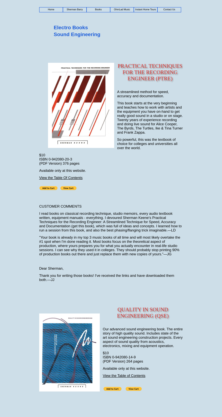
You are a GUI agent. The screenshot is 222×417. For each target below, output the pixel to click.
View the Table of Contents (124, 376)
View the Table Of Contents (61, 178)
